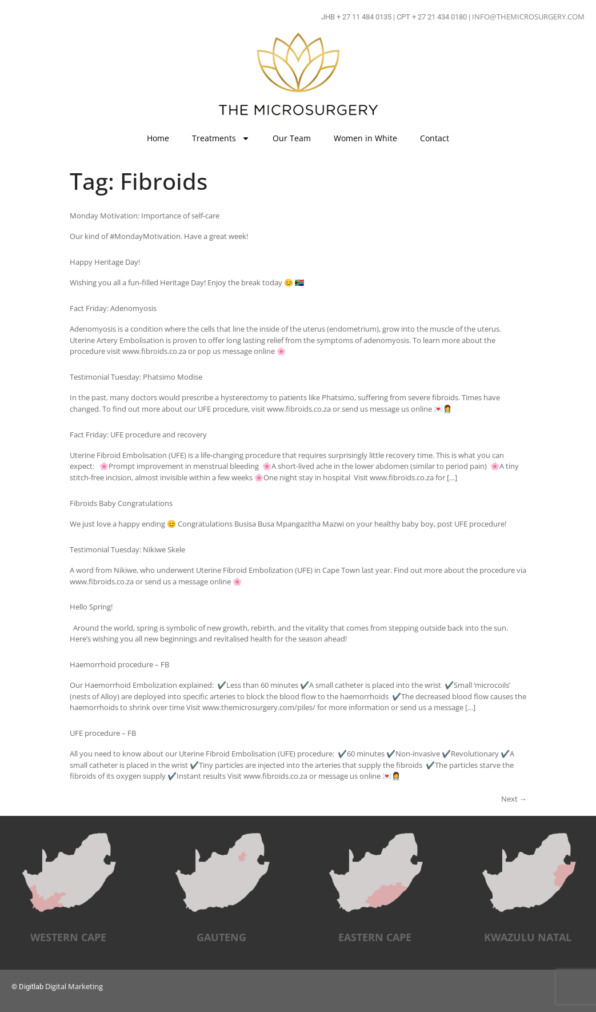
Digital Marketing (74, 986)
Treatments (221, 138)
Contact (434, 138)
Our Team (292, 138)
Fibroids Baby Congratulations (121, 503)
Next (514, 799)
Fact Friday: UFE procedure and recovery (138, 434)
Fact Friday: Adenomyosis (113, 308)
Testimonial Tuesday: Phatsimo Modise (136, 377)
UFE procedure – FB (103, 733)
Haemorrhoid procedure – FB (119, 664)
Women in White (365, 138)
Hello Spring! (91, 606)
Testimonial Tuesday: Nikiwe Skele (127, 549)
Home (158, 138)
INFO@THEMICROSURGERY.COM (528, 16)
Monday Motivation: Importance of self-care (144, 215)
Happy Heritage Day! (105, 262)
